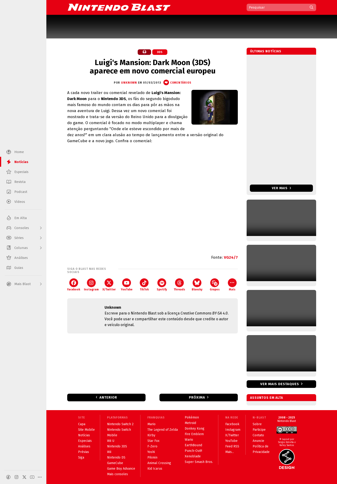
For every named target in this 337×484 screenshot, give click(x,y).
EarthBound (193, 445)
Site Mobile (86, 430)
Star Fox (153, 441)
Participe (259, 430)
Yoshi (151, 452)
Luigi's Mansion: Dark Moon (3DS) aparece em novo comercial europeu (153, 66)
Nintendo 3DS (117, 446)
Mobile (112, 435)
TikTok (144, 284)
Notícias (84, 435)
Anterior (108, 397)
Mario (151, 424)
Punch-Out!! (193, 451)
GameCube (115, 463)
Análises (84, 446)
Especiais (85, 441)
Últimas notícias (265, 51)
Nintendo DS (116, 457)
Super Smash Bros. (199, 462)
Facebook (73, 284)
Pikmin (152, 457)
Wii (109, 452)
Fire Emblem (194, 434)
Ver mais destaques (279, 384)
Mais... (229, 452)
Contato (258, 435)
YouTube (126, 284)
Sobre (257, 424)
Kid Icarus (154, 469)
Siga (81, 457)
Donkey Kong (194, 429)
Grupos (215, 284)
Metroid (190, 423)
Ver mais (281, 188)
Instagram (91, 284)
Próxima (197, 397)
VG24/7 (231, 257)
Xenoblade (193, 456)
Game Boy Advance (121, 469)
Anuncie (258, 441)
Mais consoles (117, 474)
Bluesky (197, 284)
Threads (179, 284)
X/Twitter (109, 284)
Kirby (151, 435)
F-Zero (152, 446)
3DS (160, 52)
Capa (81, 424)
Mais (232, 284)
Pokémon (192, 417)
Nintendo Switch (119, 430)
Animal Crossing (159, 463)
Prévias (83, 452)
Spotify (162, 284)
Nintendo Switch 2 (120, 424)
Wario (189, 440)
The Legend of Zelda (162, 430)
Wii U (110, 441)
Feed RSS (232, 446)
